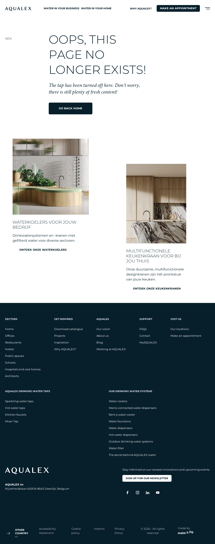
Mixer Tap (11, 421)
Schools (10, 362)
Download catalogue (68, 329)
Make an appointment (178, 8)
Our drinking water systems (130, 391)
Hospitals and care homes (23, 369)
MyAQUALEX (148, 342)
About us (102, 335)
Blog (99, 342)
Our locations (179, 329)
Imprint (99, 528)
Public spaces (14, 355)
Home (9, 329)
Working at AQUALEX (111, 349)
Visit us (175, 319)
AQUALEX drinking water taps (27, 391)
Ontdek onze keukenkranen (157, 288)
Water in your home (96, 8)
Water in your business (61, 8)
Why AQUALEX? (141, 8)
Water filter (116, 448)
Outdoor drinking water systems (131, 441)
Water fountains (120, 421)
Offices (9, 335)
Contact (144, 335)
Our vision (103, 329)
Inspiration (61, 342)
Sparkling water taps (19, 401)
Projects (59, 335)
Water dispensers (120, 428)
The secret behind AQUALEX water (132, 455)
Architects (12, 376)
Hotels (9, 349)
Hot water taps (15, 408)
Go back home (70, 108)
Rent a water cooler (122, 414)
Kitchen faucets (15, 414)
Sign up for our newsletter (147, 478)
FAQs (143, 329)
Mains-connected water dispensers (132, 408)
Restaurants (13, 342)
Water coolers (118, 401)
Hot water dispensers (123, 434)
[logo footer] (37, 471)
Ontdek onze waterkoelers (43, 249)
